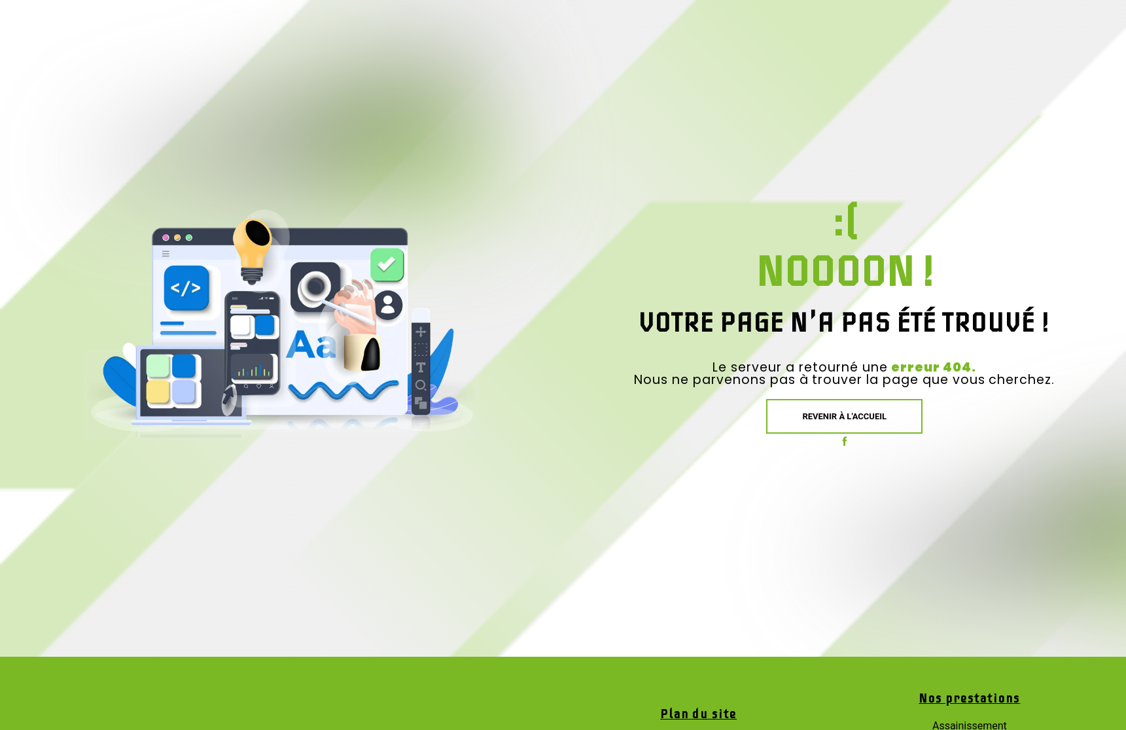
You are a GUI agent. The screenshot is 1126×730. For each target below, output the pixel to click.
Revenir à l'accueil (844, 416)
